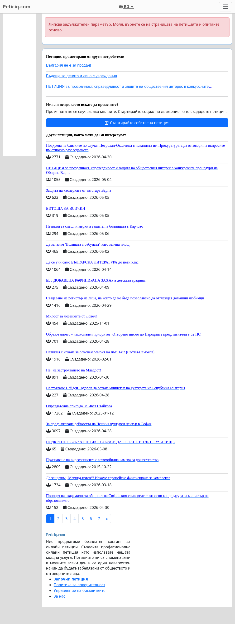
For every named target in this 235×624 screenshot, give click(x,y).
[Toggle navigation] (225, 6)
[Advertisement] (19, 85)
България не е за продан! (68, 65)
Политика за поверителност (79, 584)
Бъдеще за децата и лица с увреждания (81, 76)
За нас (59, 596)
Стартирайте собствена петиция (137, 122)
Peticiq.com (16, 6)
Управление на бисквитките (80, 590)
